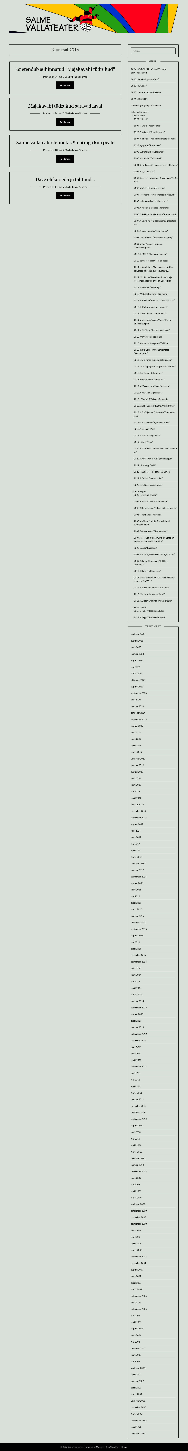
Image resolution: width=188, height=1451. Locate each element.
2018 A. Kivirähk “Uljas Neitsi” (148, 392)
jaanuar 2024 (137, 654)
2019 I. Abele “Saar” (143, 442)
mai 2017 (135, 844)
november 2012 (138, 1040)
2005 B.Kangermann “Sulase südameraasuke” (155, 508)
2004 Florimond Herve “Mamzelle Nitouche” (155, 194)
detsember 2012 (139, 1034)
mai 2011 (135, 1079)
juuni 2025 (136, 647)
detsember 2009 (139, 1171)
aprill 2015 (136, 948)
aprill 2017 (136, 850)
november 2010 (138, 1106)
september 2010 (139, 1119)
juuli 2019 (136, 732)
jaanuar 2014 (137, 1001)
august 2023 (137, 660)
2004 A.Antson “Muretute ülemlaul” (151, 501)
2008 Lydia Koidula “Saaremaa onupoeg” (153, 237)
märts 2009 (136, 1197)
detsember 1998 (139, 1420)
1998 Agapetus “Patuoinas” (147, 145)
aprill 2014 (136, 988)
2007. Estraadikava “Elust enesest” (150, 531)
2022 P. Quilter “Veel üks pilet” (148, 478)
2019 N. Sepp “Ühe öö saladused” (149, 617)
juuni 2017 (136, 837)
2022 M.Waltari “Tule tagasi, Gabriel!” (152, 471)
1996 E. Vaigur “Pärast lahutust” (149, 132)
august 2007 (137, 1269)
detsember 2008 (139, 1210)
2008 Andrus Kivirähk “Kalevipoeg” (151, 231)
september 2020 (139, 693)
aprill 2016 (136, 902)
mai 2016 (135, 896)
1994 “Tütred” (141, 119)
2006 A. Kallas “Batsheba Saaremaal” (151, 207)
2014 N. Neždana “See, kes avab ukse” (152, 330)
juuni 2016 (136, 889)
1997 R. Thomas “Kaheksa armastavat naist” (155, 138)
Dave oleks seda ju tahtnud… (65, 179)
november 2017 (138, 811)
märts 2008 (136, 1250)
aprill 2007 (136, 1282)
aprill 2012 (136, 1060)
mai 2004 (135, 1341)
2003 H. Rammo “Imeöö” (145, 495)
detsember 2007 (139, 1256)
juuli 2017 (136, 830)
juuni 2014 (136, 974)
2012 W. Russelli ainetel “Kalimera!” (151, 294)
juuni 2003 (136, 1355)
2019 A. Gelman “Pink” (144, 429)
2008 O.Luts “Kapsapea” (145, 548)
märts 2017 (136, 857)
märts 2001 (136, 1394)
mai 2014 (135, 981)
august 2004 (137, 1328)
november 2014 (138, 955)
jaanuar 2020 (137, 706)
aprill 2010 (136, 1145)
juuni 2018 (136, 784)
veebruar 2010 (138, 1158)
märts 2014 (136, 994)
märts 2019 (136, 752)
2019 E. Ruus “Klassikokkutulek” (149, 610)
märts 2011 (136, 1092)
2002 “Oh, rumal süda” (144, 171)
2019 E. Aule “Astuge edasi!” (147, 435)
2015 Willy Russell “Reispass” (148, 336)
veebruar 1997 (138, 1433)
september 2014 (139, 961)
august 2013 (137, 1014)
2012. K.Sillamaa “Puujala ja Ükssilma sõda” (154, 300)
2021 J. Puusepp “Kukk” (145, 465)
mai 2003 (135, 1361)
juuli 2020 (136, 699)
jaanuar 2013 (137, 1027)
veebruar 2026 (138, 634)
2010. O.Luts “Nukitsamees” (147, 571)
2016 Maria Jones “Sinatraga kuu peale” (153, 360)
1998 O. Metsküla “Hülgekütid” (149, 151)
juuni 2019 (136, 739)
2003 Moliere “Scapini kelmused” (149, 188)
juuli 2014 (136, 968)
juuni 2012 (136, 1053)
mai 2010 (135, 1138)
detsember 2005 (139, 1309)
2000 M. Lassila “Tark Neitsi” (147, 158)
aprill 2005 (136, 1322)
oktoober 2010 (138, 1112)
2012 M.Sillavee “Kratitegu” (147, 287)
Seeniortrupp (138, 607)
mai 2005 (135, 1315)
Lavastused (137, 115)
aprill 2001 (136, 1387)
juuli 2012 (136, 1047)
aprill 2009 (136, 1191)
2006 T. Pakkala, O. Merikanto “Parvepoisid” (155, 214)
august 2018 (137, 771)
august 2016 (137, 883)
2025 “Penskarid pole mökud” (145, 79)
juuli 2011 (136, 1073)
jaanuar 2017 (137, 870)
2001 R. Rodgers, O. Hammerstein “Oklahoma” (156, 165)
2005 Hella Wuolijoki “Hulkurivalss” (151, 201)
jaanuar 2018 (137, 804)
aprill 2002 (136, 1374)
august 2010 (137, 1125)
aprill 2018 (136, 798)
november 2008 (138, 1217)
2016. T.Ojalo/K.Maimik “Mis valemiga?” (153, 600)
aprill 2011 (136, 1086)
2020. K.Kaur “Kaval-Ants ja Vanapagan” (153, 458)
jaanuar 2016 (137, 916)
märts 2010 (136, 1151)
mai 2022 (135, 667)
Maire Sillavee (79, 76)
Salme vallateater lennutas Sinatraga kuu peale (65, 142)
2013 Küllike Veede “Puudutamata (150, 313)
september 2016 (139, 876)
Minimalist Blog (103, 1447)
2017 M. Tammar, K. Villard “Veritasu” (151, 386)
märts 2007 (136, 1289)
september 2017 (139, 817)
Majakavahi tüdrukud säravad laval (65, 106)
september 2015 (139, 929)
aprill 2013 (136, 1020)
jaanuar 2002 (137, 1381)
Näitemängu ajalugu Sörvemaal (146, 105)
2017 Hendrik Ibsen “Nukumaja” (149, 379)
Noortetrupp (138, 491)
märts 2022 (136, 673)
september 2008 (139, 1223)
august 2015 (137, 935)
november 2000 (138, 1407)
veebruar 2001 (138, 1400)
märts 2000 (136, 1413)
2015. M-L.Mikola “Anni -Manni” (149, 594)
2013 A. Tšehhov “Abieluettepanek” (151, 307)
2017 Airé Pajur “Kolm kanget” (148, 373)
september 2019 (139, 719)
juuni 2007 (136, 1276)
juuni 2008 (136, 1230)
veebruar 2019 (138, 758)
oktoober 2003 (138, 1348)
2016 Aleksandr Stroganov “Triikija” (151, 343)
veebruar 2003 (138, 1368)
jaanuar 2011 (137, 1099)
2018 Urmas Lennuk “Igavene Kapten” (152, 422)
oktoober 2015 (138, 922)
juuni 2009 (136, 1178)
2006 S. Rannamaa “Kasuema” (148, 514)
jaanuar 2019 (137, 765)
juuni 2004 (136, 1335)
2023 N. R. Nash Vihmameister (148, 485)
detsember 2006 (139, 1296)
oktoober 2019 (138, 712)
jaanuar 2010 (137, 1165)
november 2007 (138, 1263)
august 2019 (137, 726)
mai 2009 (135, 1184)
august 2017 (137, 824)
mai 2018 (135, 791)
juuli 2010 (136, 1132)
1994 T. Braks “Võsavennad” (147, 125)
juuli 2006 (136, 1302)
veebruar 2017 (138, 863)
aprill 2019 (136, 745)
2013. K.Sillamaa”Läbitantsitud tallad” (152, 587)
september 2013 (139, 1007)
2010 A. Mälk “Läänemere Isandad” (150, 254)
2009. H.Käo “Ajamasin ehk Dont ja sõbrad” (154, 554)
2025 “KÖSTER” (139, 85)
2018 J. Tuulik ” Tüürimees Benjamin (151, 399)
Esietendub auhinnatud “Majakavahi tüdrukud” (65, 69)
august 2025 (137, 640)
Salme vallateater (139, 112)
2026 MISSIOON (139, 99)
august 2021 (137, 686)
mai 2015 (135, 942)
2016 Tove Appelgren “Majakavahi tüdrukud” (155, 366)
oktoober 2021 (138, 680)
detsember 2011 (139, 1066)
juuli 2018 (136, 778)
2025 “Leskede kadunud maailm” (146, 92)
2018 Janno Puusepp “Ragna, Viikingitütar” (154, 405)
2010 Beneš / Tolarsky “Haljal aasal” (151, 260)
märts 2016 (136, 909)
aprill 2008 (136, 1243)
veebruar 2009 (138, 1204)
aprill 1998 (136, 1427)
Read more (65, 85)
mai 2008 (135, 1237)
